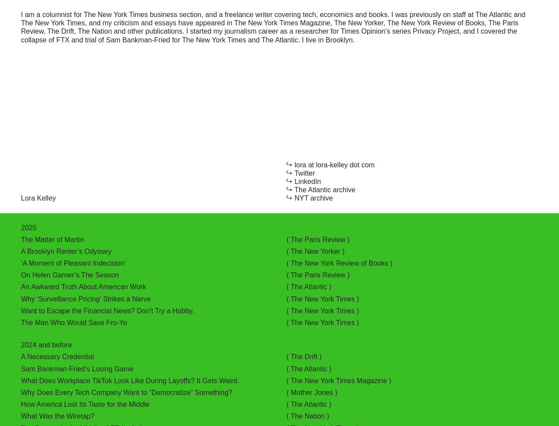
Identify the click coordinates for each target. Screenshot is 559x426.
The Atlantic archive (324, 190)
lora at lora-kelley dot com (335, 165)
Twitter (304, 173)
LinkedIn (308, 181)
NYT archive (314, 198)
